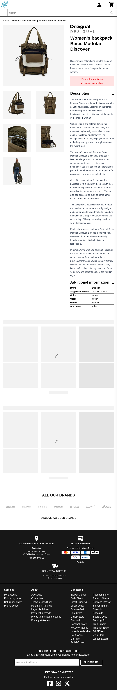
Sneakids (98, 613)
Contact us (36, 548)
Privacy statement (41, 620)
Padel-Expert (78, 642)
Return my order (13, 602)
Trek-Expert (99, 624)
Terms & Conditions (41, 602)
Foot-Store (76, 613)
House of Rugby (79, 627)
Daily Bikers (77, 598)
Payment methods (41, 613)
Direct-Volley (77, 605)
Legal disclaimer (40, 609)
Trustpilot (80, 562)
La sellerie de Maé (80, 631)
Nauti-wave (77, 635)
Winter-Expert (100, 638)
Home (6, 20)
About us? (36, 594)
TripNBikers (99, 631)
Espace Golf (77, 609)
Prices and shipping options (46, 616)
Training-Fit (99, 620)
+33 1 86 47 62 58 (36, 558)
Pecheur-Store (101, 594)
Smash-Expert (100, 605)
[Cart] (111, 5)
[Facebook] (50, 684)
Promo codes (11, 605)
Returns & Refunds (41, 605)
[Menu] (3, 13)
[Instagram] (58, 684)
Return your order (55, 578)
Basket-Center (78, 594)
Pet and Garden (101, 598)
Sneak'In (97, 609)
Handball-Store (79, 624)
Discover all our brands (58, 518)
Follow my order (12, 598)
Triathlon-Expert (101, 627)
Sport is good (100, 616)
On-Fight (75, 638)
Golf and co (77, 620)
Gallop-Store (77, 616)
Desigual (83, 29)
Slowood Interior (102, 602)
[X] (67, 684)
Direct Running (79, 602)
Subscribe (91, 662)
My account (10, 594)
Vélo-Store (99, 635)
